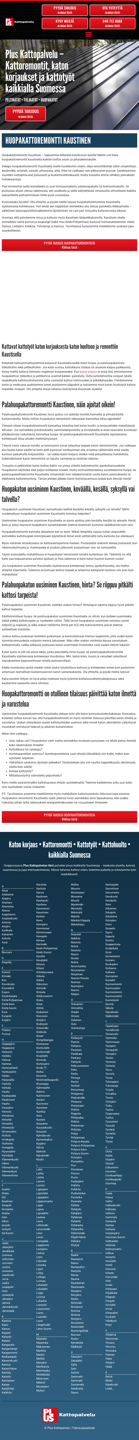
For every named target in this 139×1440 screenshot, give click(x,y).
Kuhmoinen (43, 1095)
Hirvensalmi (9, 1131)
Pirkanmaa (77, 1125)
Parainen (76, 1050)
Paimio (75, 1042)
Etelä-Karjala (9, 996)
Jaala (5, 1243)
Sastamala (77, 1384)
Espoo (6, 992)
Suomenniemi (113, 992)
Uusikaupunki (113, 1179)
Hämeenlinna (10, 1175)
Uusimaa (110, 1183)
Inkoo (5, 1221)
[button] (88, 34)
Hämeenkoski (10, 1167)
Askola (6, 938)
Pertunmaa (77, 1089)
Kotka (39, 1071)
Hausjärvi (7, 1107)
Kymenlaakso (44, 1139)
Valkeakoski (112, 1205)
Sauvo (74, 1392)
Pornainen (77, 1169)
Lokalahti (42, 1289)
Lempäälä (42, 1241)
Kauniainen (43, 908)
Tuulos (109, 1117)
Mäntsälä (76, 912)
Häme (5, 1163)
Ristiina (75, 1314)
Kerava (40, 940)
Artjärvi (6, 926)
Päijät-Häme (78, 1237)
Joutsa (6, 1267)
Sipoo (108, 932)
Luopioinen (43, 1309)
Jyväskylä (8, 1295)
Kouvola (41, 1075)
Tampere (110, 1046)
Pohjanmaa (78, 1137)
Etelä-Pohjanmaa (12, 1000)
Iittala (5, 1193)
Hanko (6, 1075)
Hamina (6, 1064)
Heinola (6, 1111)
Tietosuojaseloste (83, 1428)
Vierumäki (111, 1277)
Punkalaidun (78, 1193)
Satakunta (77, 1388)
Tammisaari (112, 1042)
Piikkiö (75, 1121)
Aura (4, 942)
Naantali (76, 934)
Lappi (39, 1205)
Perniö (75, 1081)
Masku (40, 1354)
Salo (73, 1368)
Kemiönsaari (44, 932)
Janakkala (8, 1251)
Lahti (39, 1169)
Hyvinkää (7, 1155)
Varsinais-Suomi (115, 1237)
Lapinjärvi (42, 1189)
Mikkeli (40, 1382)
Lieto (39, 1257)
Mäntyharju (77, 924)
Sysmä (109, 1004)
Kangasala (8, 1344)
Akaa (5, 890)
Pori (73, 1165)
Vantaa (109, 1225)
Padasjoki (77, 1038)
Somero (110, 960)
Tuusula (110, 1125)
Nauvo (75, 954)
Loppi (39, 1293)
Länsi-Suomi (43, 1328)
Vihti (108, 1281)
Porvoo (75, 1173)
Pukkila (75, 1185)
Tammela (111, 1038)
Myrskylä (76, 908)
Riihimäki (76, 1303)
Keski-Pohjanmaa (46, 948)
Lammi (40, 1185)
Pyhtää (75, 1205)
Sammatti (77, 1380)
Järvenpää (8, 1311)
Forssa (6, 1034)
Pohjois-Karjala (80, 1141)
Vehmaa (110, 1245)
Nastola (76, 950)
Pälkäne (76, 1241)
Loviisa (40, 1297)
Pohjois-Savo (79, 1149)
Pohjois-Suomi (80, 1153)
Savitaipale (112, 884)
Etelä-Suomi (9, 1008)
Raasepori (77, 1259)
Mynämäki (77, 904)
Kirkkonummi (44, 996)
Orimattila (77, 1008)
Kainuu (6, 1328)
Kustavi (40, 1119)
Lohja (39, 1273)
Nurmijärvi (77, 986)
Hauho (6, 1103)
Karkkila (7, 1392)
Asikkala (7, 930)
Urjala (108, 1155)
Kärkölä (41, 1151)
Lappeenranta (44, 1201)
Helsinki (7, 1119)
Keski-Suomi (44, 952)
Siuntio (109, 940)
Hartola (6, 1083)
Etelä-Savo (8, 1004)
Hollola (6, 1135)
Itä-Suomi (7, 1233)
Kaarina (6, 1320)
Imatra (6, 1213)
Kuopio (40, 1099)
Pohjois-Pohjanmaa (82, 1145)
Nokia (74, 962)
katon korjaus (88, 371)
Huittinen (7, 1143)
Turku (108, 1105)
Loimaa (40, 1281)
